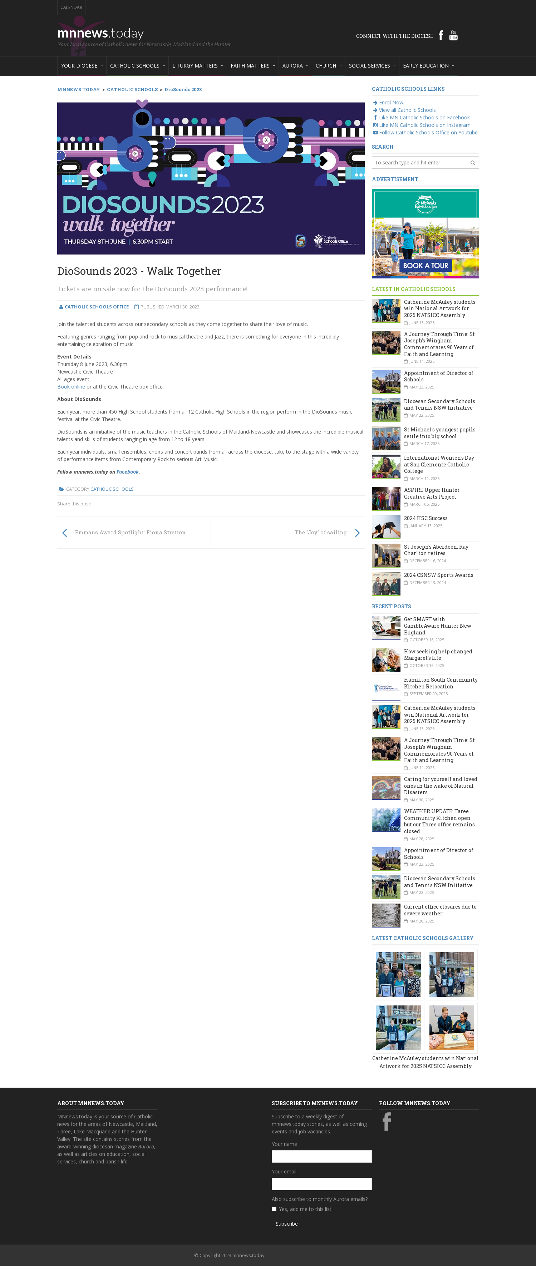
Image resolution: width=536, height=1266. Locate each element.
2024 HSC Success (426, 518)
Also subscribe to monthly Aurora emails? (320, 1199)
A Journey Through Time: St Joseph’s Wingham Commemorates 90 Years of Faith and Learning (439, 344)
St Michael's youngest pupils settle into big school (440, 433)
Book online (71, 386)
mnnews (100, 32)
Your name (284, 1144)
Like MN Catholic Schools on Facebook (421, 117)
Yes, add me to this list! (306, 1209)
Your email (284, 1171)
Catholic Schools (112, 489)
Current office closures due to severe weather (440, 910)
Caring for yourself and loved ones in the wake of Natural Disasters (440, 786)
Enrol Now (387, 102)
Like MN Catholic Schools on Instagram (421, 125)
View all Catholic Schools (404, 110)
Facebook (128, 471)
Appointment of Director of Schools (438, 376)
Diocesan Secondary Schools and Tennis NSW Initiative (439, 404)
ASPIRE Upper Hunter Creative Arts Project (432, 493)
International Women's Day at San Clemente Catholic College (439, 464)
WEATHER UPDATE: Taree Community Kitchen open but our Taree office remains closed (439, 821)
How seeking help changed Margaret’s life (438, 655)
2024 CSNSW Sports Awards (438, 575)
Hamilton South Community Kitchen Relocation (441, 683)
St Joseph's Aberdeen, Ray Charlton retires (436, 550)
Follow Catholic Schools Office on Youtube (425, 132)
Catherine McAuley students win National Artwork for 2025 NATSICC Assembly (440, 308)
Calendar (71, 7)
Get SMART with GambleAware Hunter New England (437, 626)
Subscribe (287, 1223)
